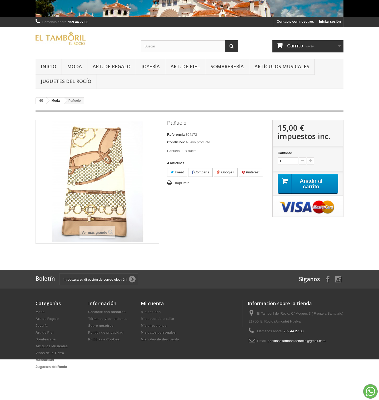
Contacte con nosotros (295, 21)
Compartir (201, 172)
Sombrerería (227, 66)
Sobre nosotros (100, 326)
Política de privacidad (105, 332)
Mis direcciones (154, 326)
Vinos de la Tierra (50, 353)
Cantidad (285, 153)
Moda (74, 66)
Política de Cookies (103, 339)
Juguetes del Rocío (66, 81)
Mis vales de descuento (160, 339)
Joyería (150, 66)
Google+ (225, 172)
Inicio (48, 66)
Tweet (177, 172)
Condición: (176, 142)
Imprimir (182, 183)
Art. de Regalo (112, 66)
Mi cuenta (152, 303)
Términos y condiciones (107, 319)
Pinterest (251, 172)
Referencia (175, 134)
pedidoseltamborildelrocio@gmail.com (297, 341)
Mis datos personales (158, 332)
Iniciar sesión (330, 21)
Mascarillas (45, 360)
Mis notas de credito (157, 319)
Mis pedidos (151, 312)
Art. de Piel (185, 66)
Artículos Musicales (282, 66)
